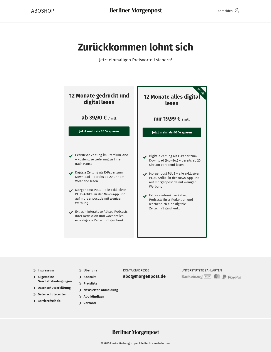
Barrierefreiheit (49, 301)
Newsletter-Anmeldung (101, 290)
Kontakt (90, 277)
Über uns (90, 270)
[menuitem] (222, 11)
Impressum (46, 270)
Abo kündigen (94, 296)
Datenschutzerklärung (54, 288)
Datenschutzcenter (52, 294)
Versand (90, 303)
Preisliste (90, 283)
